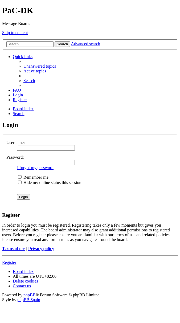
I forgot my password (35, 167)
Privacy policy (41, 248)
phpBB (29, 295)
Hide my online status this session (49, 182)
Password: (15, 157)
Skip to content (15, 32)
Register (9, 262)
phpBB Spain (28, 299)
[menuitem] (39, 66)
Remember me (33, 177)
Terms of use (13, 248)
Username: (15, 142)
